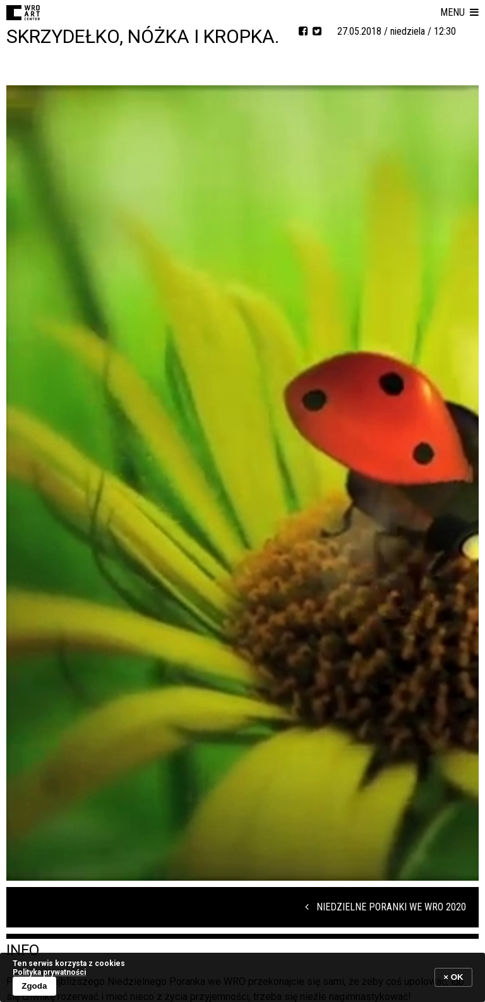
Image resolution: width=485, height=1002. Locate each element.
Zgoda (34, 986)
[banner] (242, 977)
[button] (459, 12)
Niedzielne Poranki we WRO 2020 (385, 907)
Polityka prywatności (49, 972)
